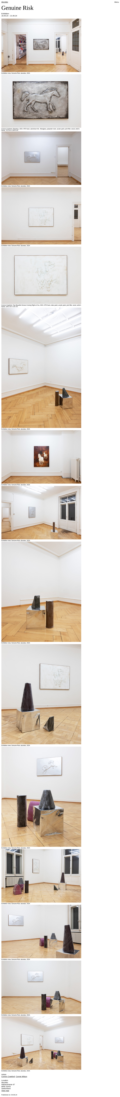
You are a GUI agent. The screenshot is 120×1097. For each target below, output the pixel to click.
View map (5, 1091)
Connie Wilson (21, 1076)
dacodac (4, 2)
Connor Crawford (8, 1076)
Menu (116, 2)
